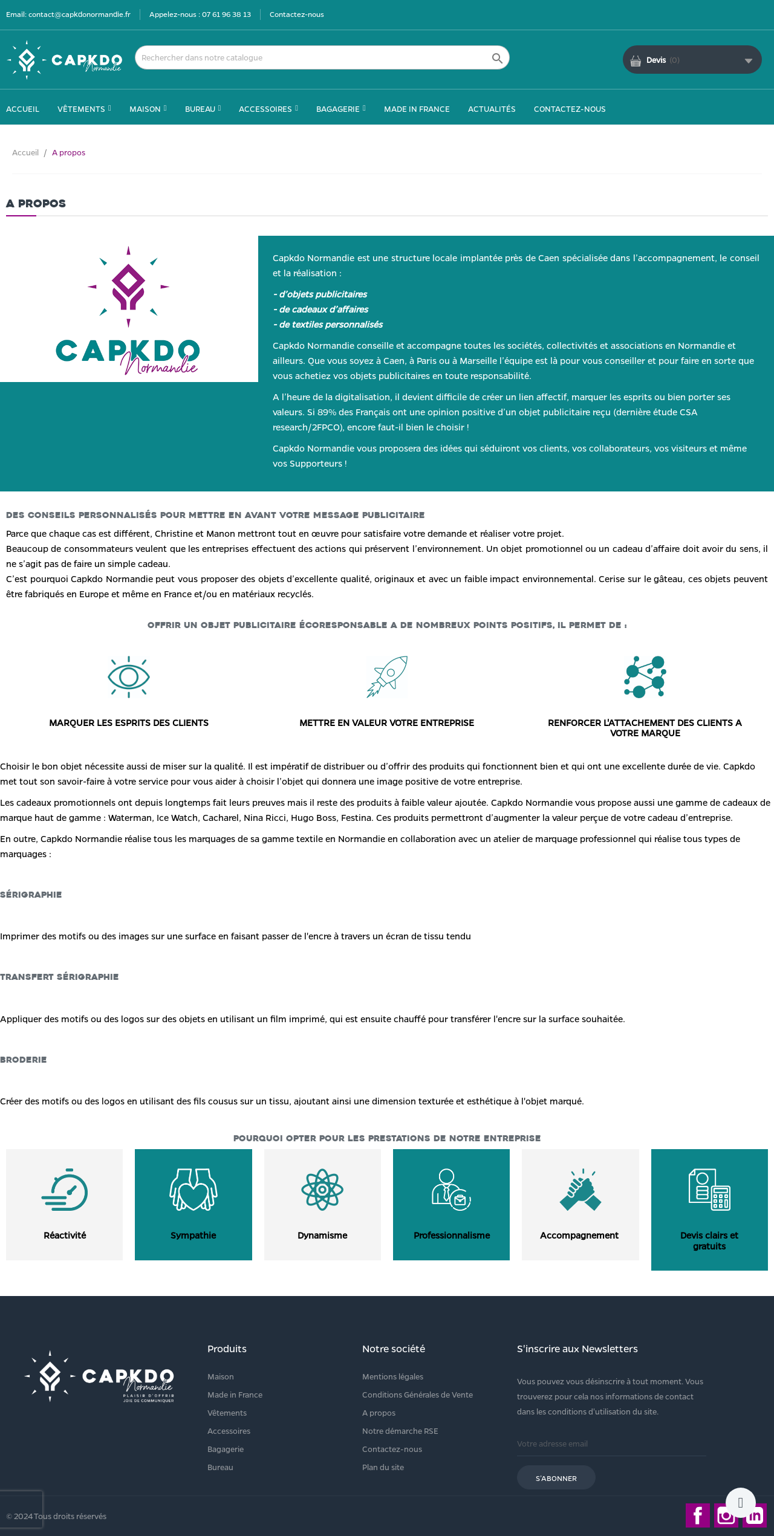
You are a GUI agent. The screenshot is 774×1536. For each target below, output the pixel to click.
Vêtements (227, 1412)
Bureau (220, 1467)
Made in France (234, 1394)
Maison (220, 1376)
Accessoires (228, 1430)
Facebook (698, 1515)
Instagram (726, 1515)
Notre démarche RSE (400, 1430)
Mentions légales (392, 1376)
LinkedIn (755, 1515)
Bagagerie (225, 1449)
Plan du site (383, 1467)
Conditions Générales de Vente (417, 1394)
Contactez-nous (297, 14)
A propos (378, 1412)
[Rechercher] (322, 57)
